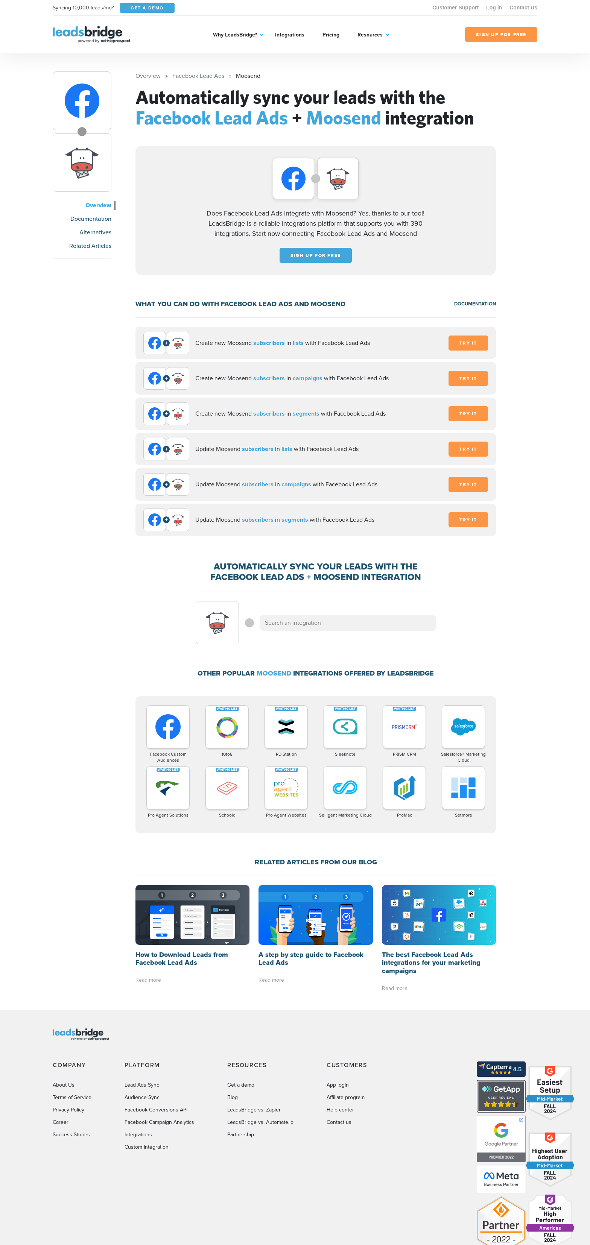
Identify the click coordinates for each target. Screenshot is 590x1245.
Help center (340, 1110)
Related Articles (90, 245)
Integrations (289, 35)
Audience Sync (142, 1097)
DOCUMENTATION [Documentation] (475, 303)
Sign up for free (315, 255)
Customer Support (455, 8)
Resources (370, 35)
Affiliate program (346, 1097)
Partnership (240, 1135)
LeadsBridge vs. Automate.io (260, 1122)
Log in (494, 8)
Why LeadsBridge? (235, 35)
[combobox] (348, 623)
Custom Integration (147, 1147)
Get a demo (240, 1085)
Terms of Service (72, 1097)
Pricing (330, 35)
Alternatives (95, 232)
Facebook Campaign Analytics (159, 1122)
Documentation (90, 218)
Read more (148, 980)
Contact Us (523, 8)
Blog (232, 1097)
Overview (98, 205)
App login (338, 1085)
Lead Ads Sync (142, 1085)
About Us (64, 1085)
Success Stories (71, 1135)
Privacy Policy (68, 1110)
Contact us (339, 1122)
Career (60, 1122)
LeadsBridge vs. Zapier (254, 1110)
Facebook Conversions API (156, 1110)
